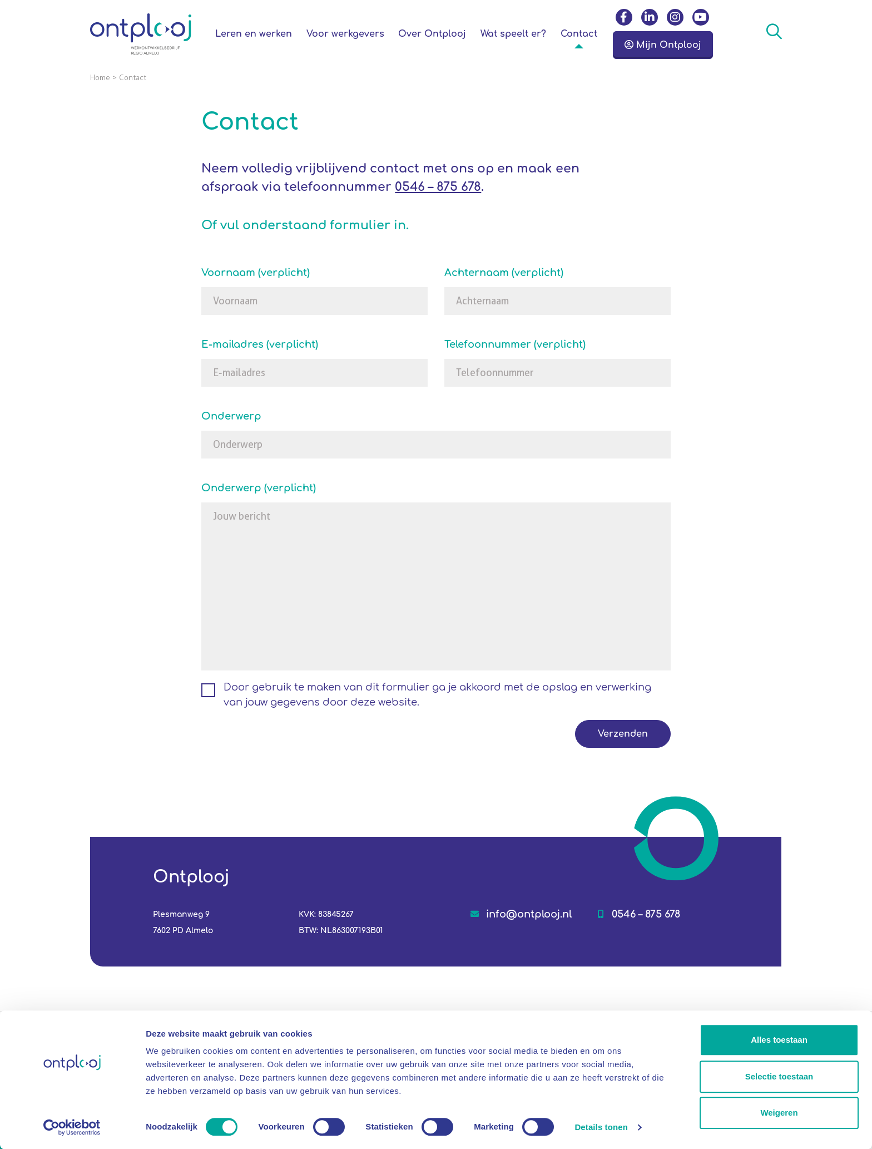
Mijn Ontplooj (663, 45)
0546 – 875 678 (438, 187)
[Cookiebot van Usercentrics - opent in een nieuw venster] (72, 1127)
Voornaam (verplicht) (255, 272)
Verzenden (623, 734)
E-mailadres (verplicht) (259, 344)
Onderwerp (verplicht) (258, 488)
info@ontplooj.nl (529, 914)
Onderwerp (231, 416)
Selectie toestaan (779, 1076)
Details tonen (600, 1127)
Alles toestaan (779, 1039)
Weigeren (778, 1112)
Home (100, 77)
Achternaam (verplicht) (503, 272)
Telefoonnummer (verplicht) (515, 344)
